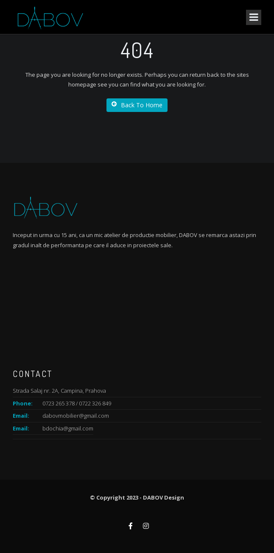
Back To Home (137, 105)
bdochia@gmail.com (67, 428)
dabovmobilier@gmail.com (75, 415)
